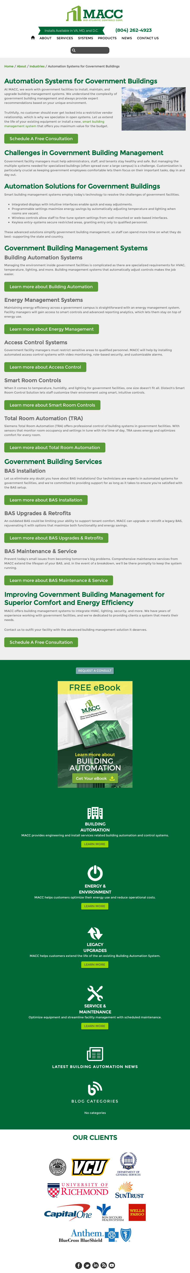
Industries (36, 66)
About (21, 66)
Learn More (94, 844)
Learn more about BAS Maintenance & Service (59, 580)
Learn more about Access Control (45, 367)
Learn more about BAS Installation (46, 500)
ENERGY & (95, 886)
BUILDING (95, 824)
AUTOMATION (95, 830)
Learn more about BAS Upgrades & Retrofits (56, 538)
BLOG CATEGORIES (95, 1101)
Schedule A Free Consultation (41, 138)
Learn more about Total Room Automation (55, 447)
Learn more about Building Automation (51, 286)
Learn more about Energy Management (52, 329)
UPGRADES (95, 950)
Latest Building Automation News (95, 1067)
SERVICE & (95, 1006)
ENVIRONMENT (95, 892)
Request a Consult (94, 671)
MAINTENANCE (95, 1012)
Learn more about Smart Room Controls (52, 405)
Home (8, 66)
